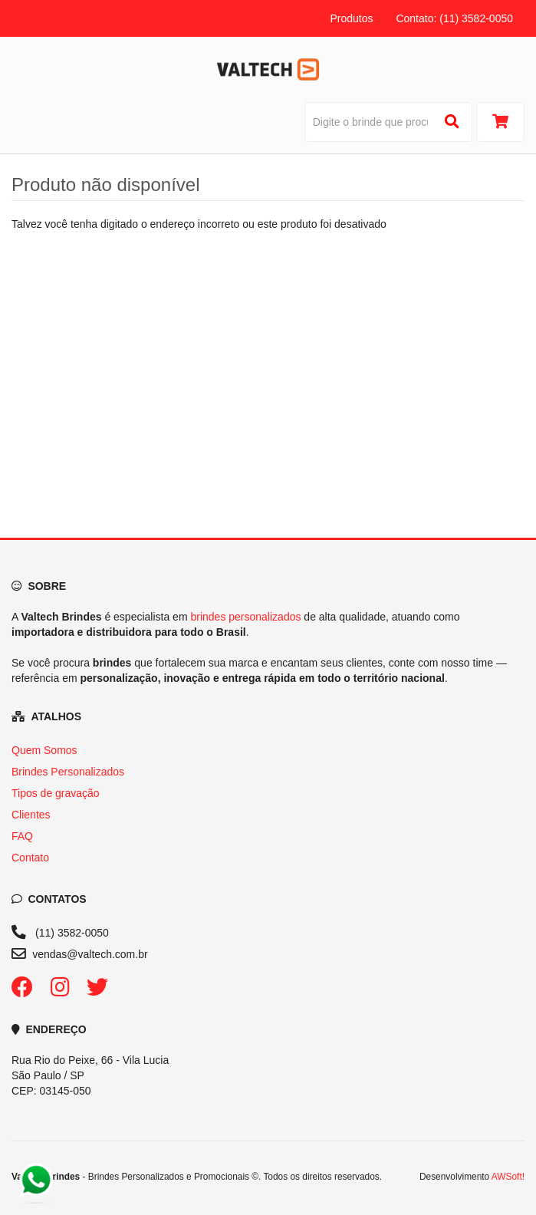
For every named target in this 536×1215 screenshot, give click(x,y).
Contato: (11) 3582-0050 (454, 18)
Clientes (31, 814)
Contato (30, 857)
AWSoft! (508, 1176)
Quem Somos (44, 750)
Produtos (351, 18)
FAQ (22, 836)
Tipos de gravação (56, 793)
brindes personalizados (245, 617)
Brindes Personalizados (68, 772)
